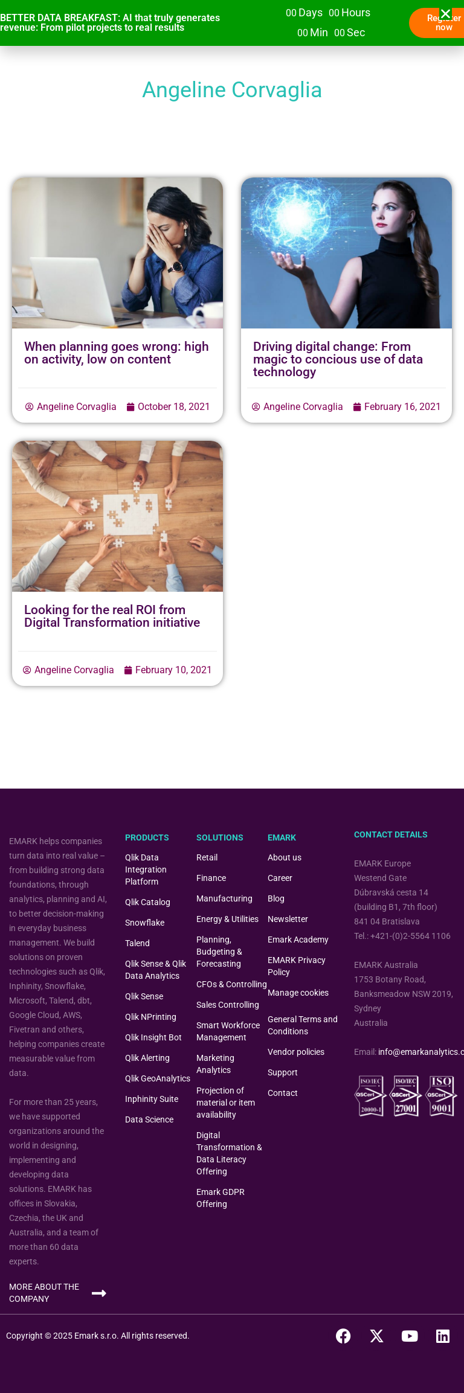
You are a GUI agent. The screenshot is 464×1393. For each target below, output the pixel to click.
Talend (137, 943)
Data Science (149, 1119)
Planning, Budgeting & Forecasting (219, 952)
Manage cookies (298, 993)
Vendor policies (296, 1052)
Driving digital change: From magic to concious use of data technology (338, 359)
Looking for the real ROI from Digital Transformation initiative (112, 616)
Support (283, 1072)
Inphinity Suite (151, 1099)
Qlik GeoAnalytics (157, 1078)
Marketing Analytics (215, 1064)
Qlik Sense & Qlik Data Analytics (155, 970)
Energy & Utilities (227, 919)
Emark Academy (298, 939)
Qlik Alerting (147, 1058)
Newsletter (288, 919)
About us (284, 857)
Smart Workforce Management (228, 1031)
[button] (445, 13)
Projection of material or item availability (225, 1102)
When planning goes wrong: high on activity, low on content (116, 353)
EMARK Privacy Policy (297, 966)
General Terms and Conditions (303, 1025)
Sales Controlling (227, 1005)
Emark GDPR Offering (220, 1198)
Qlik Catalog (147, 902)
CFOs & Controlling (231, 984)
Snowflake (144, 922)
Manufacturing (224, 898)
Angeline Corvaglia (77, 406)
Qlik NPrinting (150, 1017)
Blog (276, 898)
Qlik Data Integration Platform (146, 869)
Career (280, 878)
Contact (283, 1093)
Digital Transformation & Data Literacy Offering (229, 1153)
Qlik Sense (144, 996)
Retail (207, 857)
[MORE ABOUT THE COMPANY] (99, 1293)
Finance (211, 878)
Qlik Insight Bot (153, 1037)
